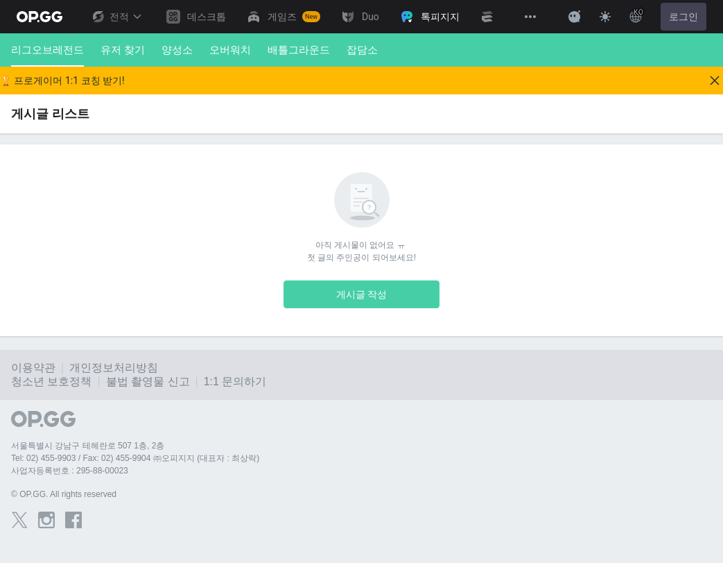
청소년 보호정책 (51, 381)
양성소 (177, 50)
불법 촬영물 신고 (148, 381)
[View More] (530, 17)
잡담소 (362, 50)
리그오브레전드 (47, 55)
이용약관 (33, 367)
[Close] (714, 80)
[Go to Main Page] (39, 16)
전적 (116, 16)
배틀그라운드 (299, 50)
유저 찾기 (123, 50)
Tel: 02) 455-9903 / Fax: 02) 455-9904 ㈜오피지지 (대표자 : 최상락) (135, 458)
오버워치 (230, 50)
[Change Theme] (605, 17)
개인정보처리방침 (113, 367)
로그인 (683, 16)
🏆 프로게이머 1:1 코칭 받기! (62, 80)
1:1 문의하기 (235, 381)
